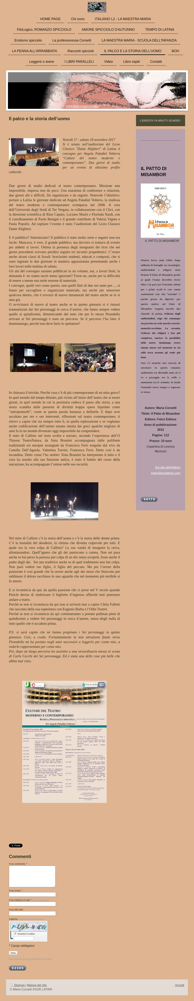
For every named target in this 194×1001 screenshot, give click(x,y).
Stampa (17, 985)
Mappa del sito (37, 985)
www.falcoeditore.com (165, 473)
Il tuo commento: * (18, 864)
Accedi (179, 985)
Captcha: (26, 919)
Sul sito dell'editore (167, 467)
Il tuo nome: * (15, 890)
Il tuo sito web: (16, 909)
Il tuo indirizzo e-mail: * (29, 900)
